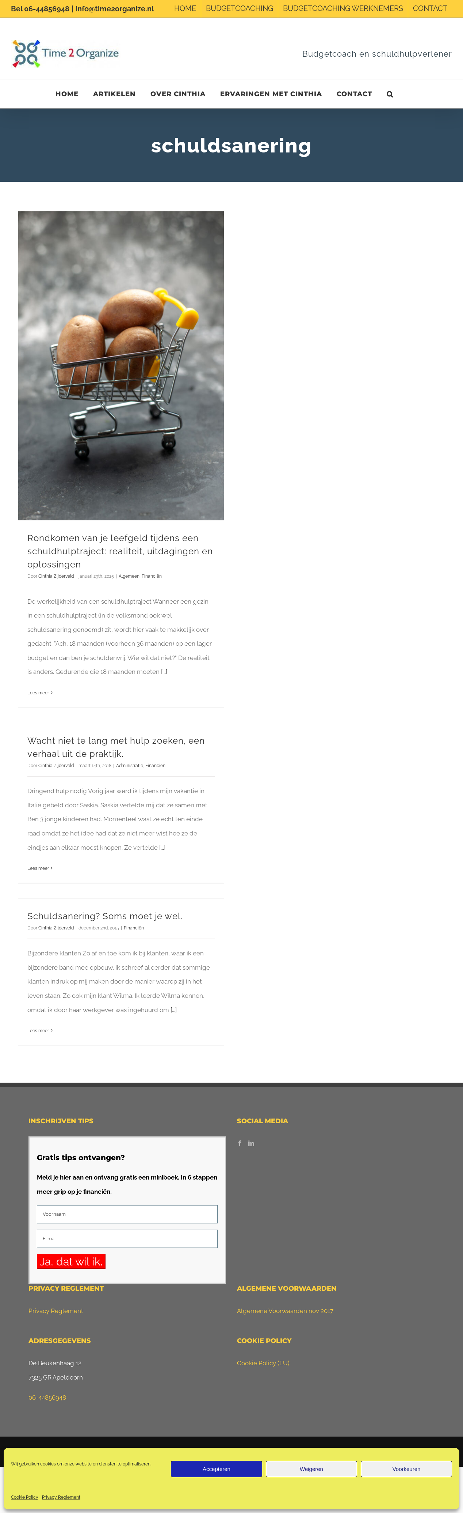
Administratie (129, 765)
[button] (390, 93)
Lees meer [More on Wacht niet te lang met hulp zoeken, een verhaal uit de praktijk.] (38, 868)
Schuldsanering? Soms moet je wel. (105, 916)
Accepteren (216, 1469)
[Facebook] (240, 1143)
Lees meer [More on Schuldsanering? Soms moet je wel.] (38, 1030)
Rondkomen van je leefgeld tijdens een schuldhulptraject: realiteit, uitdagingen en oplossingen (120, 551)
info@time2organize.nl (115, 8)
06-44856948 (47, 1397)
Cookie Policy (24, 1497)
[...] (164, 671)
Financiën (152, 576)
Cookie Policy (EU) (263, 1363)
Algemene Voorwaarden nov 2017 (285, 1310)
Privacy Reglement (61, 1497)
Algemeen (129, 576)
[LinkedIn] (251, 1143)
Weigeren (311, 1469)
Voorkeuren (407, 1469)
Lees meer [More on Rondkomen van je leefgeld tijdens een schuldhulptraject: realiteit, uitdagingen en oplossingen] (38, 692)
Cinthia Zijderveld (56, 576)
